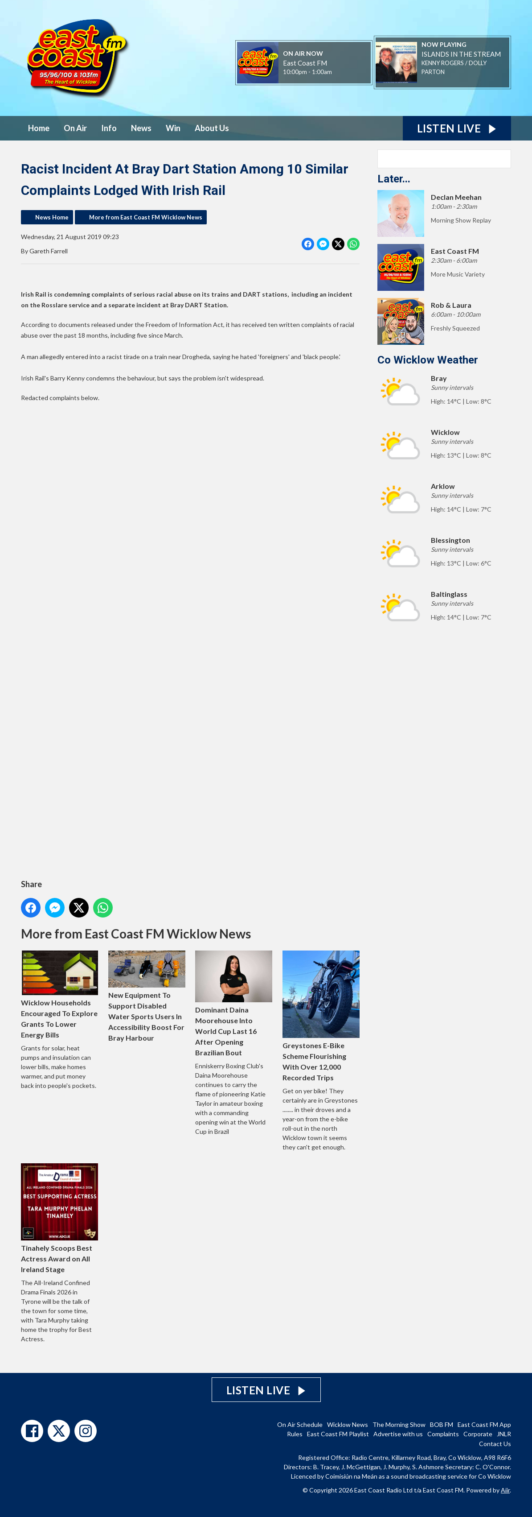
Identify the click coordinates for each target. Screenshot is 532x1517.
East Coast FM (305, 63)
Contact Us (495, 1443)
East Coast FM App (484, 1424)
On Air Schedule (300, 1424)
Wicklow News (347, 1424)
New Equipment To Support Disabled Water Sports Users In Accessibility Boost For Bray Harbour (146, 996)
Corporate (477, 1434)
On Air (75, 128)
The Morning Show (399, 1424)
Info (109, 128)
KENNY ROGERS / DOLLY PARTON (454, 67)
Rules (295, 1434)
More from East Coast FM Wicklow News (145, 217)
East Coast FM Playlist (338, 1434)
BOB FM (441, 1424)
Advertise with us (398, 1434)
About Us (212, 128)
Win (173, 128)
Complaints (443, 1434)
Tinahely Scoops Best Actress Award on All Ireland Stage (59, 1218)
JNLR (504, 1434)
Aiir (505, 1490)
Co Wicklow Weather (427, 360)
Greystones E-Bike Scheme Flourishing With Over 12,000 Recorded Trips (321, 1016)
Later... (393, 179)
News (141, 128)
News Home (52, 217)
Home (38, 128)
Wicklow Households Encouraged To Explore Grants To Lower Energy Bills (59, 995)
